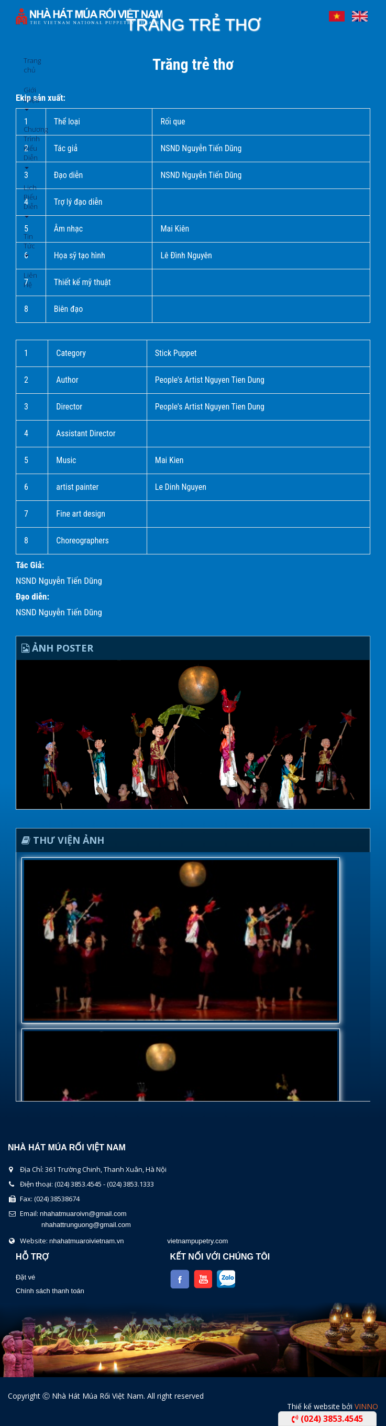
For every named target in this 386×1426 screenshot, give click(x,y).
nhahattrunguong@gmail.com (86, 1225)
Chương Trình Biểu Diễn (27, 146)
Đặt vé (25, 1277)
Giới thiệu (27, 98)
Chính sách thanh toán (50, 1291)
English (360, 14)
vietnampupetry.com (197, 1241)
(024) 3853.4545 (327, 1418)
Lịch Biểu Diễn (27, 200)
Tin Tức (27, 244)
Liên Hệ (27, 279)
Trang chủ (27, 65)
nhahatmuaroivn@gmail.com (83, 1214)
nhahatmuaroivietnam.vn (86, 1241)
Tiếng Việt (337, 14)
